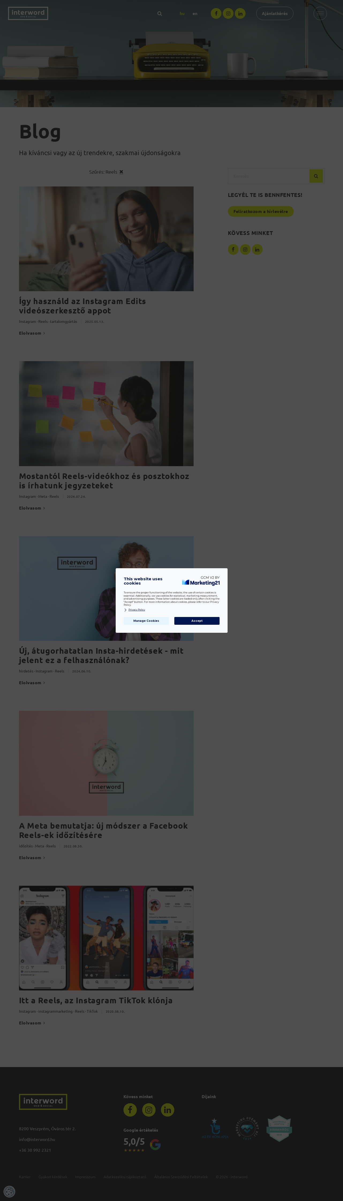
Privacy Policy (134, 609)
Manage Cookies (146, 621)
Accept (196, 621)
